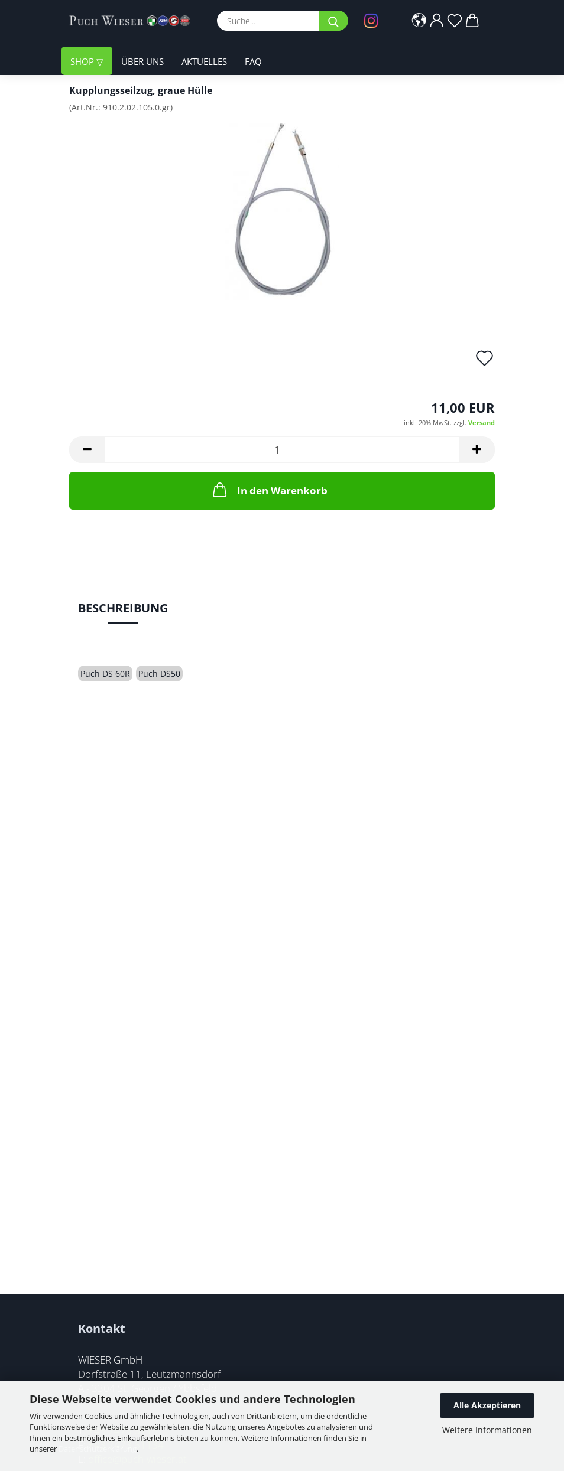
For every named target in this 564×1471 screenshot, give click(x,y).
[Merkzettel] (455, 20)
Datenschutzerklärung (98, 1448)
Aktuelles (204, 62)
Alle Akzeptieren (487, 1405)
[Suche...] (333, 21)
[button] (420, 20)
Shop (83, 62)
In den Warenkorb (269, 489)
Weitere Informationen (487, 1430)
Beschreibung (123, 608)
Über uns (142, 62)
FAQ (253, 62)
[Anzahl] (282, 449)
